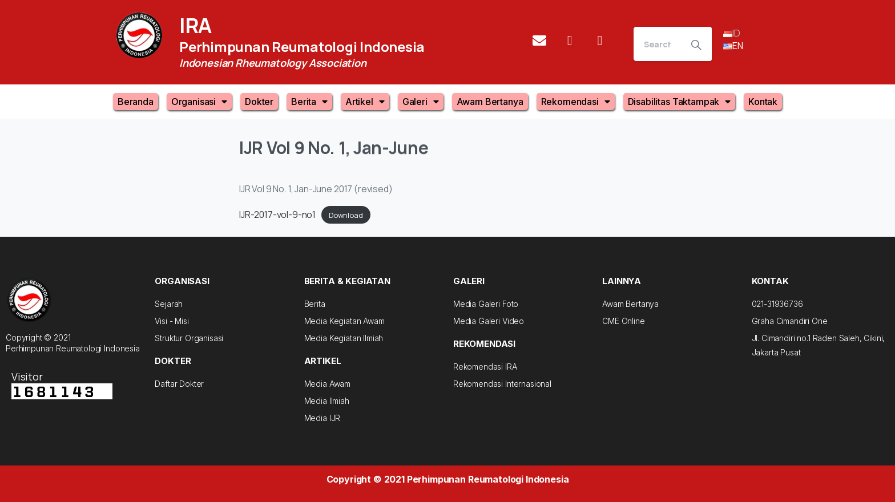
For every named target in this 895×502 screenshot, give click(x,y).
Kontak (762, 101)
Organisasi (199, 101)
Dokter (259, 101)
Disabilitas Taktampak (679, 101)
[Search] (657, 44)
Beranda (136, 101)
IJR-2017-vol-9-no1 (277, 214)
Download (346, 215)
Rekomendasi (575, 101)
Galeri (420, 101)
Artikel (365, 101)
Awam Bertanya (490, 101)
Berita (309, 101)
